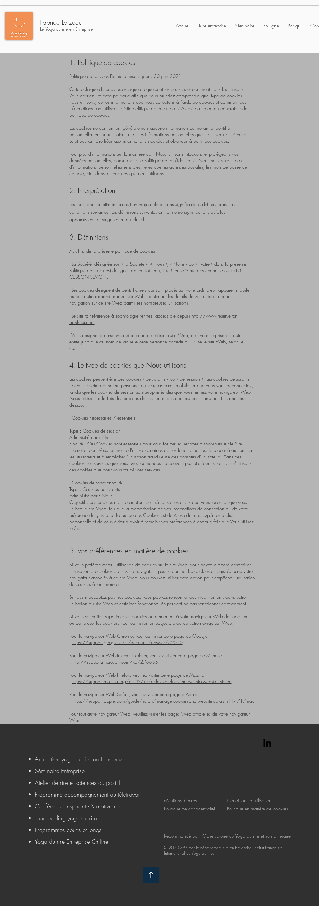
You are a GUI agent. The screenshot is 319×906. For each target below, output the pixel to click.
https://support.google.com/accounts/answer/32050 (127, 642)
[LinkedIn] (267, 743)
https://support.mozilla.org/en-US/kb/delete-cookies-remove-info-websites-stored (152, 681)
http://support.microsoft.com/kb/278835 (115, 662)
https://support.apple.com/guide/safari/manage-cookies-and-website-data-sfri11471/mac (163, 701)
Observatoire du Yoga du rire (230, 836)
